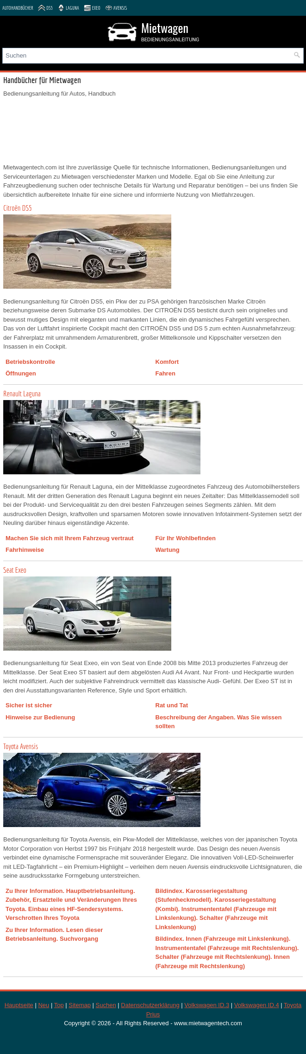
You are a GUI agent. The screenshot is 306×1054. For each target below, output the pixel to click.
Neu (43, 1005)
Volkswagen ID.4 (256, 1005)
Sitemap (80, 1005)
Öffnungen (21, 373)
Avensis (116, 8)
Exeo (92, 8)
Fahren (165, 373)
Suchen (106, 1005)
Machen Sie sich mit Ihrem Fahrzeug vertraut (70, 538)
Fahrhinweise (25, 549)
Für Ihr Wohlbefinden (186, 538)
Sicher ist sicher (29, 705)
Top (59, 1005)
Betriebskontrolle (30, 361)
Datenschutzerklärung (150, 1005)
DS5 (45, 8)
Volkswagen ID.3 (206, 1005)
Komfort (167, 361)
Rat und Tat (172, 705)
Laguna (68, 8)
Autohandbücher (17, 8)
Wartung (168, 549)
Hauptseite (19, 1005)
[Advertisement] (153, 130)
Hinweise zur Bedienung (40, 717)
